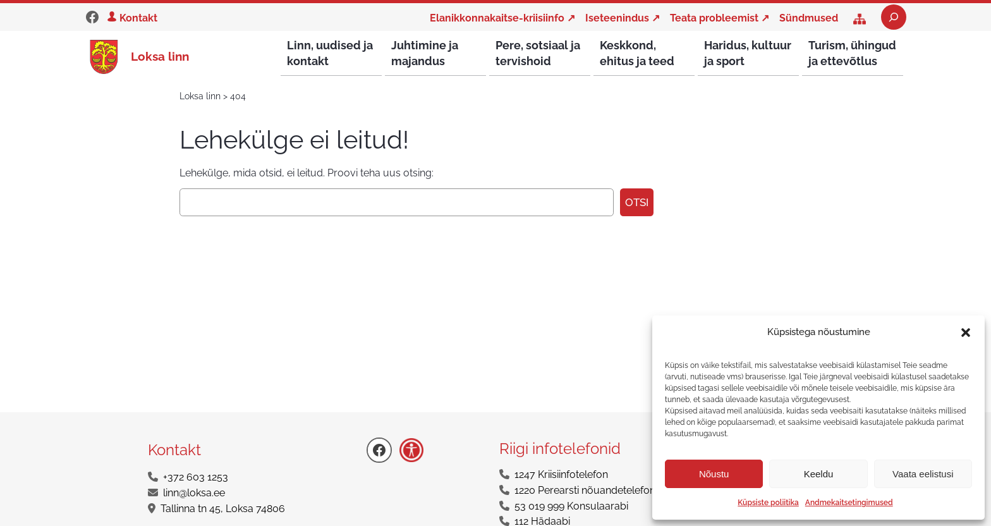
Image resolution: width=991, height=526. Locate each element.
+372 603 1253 (195, 478)
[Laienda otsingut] (893, 17)
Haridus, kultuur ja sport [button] (747, 53)
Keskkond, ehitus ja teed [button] (637, 53)
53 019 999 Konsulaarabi (571, 507)
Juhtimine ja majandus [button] (424, 53)
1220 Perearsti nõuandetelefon (584, 491)
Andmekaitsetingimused (849, 502)
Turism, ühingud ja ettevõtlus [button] (852, 53)
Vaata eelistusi (922, 473)
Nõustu (714, 473)
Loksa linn (160, 56)
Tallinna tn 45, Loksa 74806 (223, 509)
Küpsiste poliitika (768, 502)
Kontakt (138, 18)
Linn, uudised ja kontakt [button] (330, 53)
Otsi (636, 203)
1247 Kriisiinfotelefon (561, 475)
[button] (965, 332)
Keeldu (819, 473)
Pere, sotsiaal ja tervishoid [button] (537, 53)
